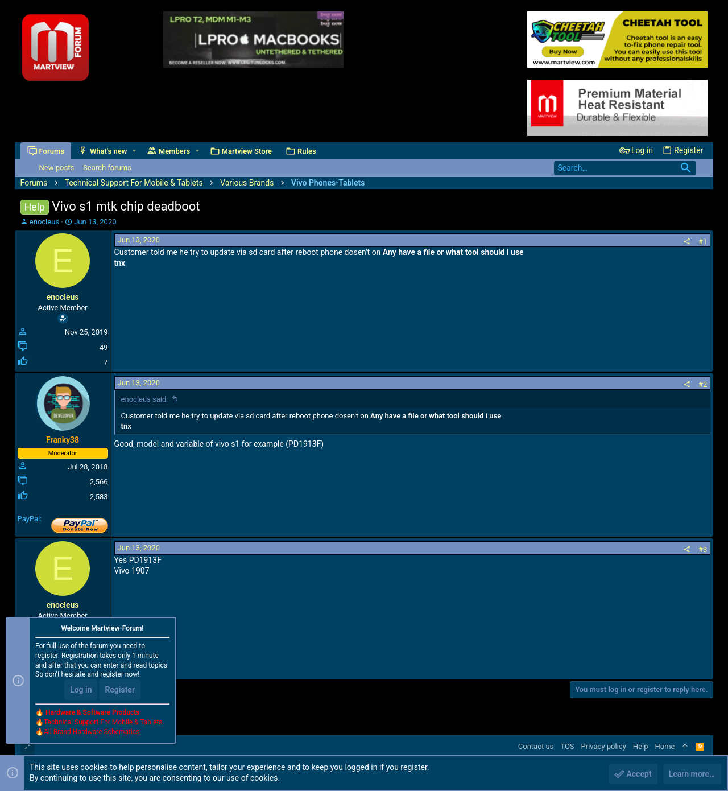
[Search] (625, 168)
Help (640, 746)
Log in (81, 689)
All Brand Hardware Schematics (91, 732)
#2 (702, 384)
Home (665, 746)
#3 (702, 549)
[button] (134, 151)
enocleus (44, 221)
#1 (702, 241)
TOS (567, 746)
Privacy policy (603, 746)
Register (120, 689)
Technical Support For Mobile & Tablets (103, 722)
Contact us (536, 746)
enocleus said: (144, 399)
